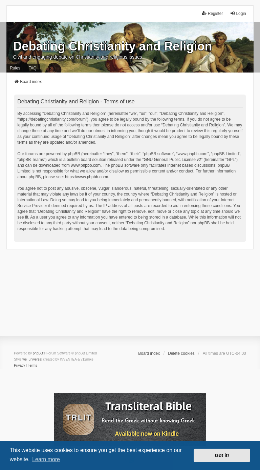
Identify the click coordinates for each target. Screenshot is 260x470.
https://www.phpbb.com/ (86, 177)
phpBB (38, 353)
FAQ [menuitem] (32, 68)
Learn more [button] (46, 459)
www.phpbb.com (86, 165)
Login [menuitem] (238, 13)
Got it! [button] (222, 455)
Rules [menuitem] (15, 68)
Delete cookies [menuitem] (181, 353)
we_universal (32, 359)
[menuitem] (19, 366)
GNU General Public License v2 (172, 159)
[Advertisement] (130, 296)
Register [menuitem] (212, 13)
